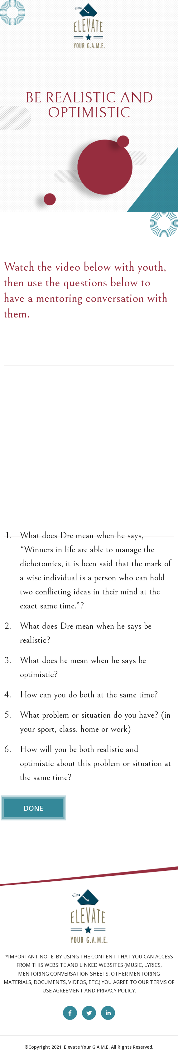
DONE (33, 808)
